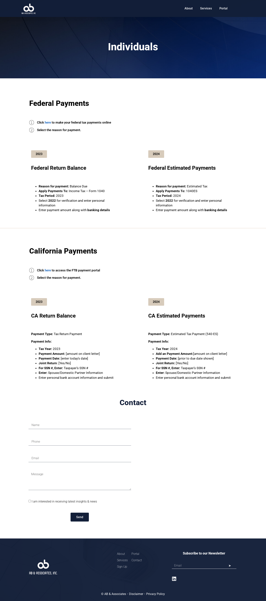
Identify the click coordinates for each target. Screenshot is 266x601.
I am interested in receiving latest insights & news (64, 501)
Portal (223, 8)
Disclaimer (136, 594)
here (48, 122)
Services (206, 8)
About (189, 8)
